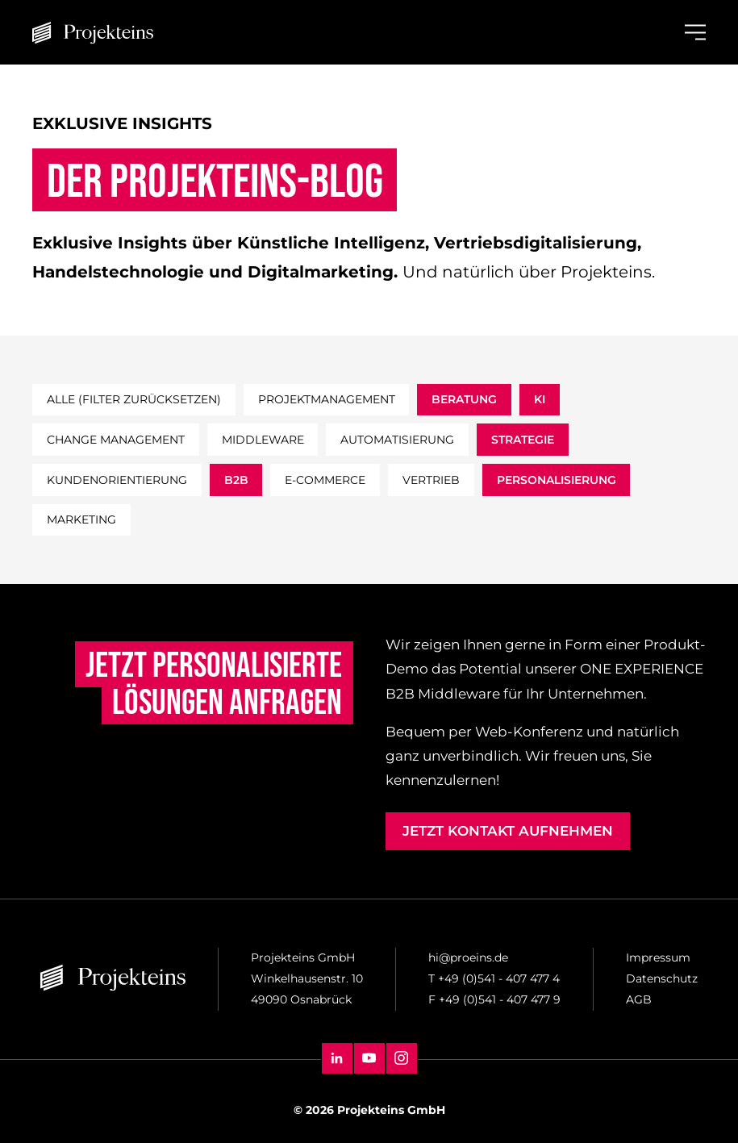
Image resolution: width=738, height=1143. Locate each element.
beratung (464, 399)
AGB (639, 999)
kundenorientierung (117, 480)
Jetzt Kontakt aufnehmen (507, 831)
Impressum (658, 957)
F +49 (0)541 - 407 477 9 (494, 999)
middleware (263, 439)
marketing (81, 519)
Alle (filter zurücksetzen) (134, 399)
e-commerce (325, 480)
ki (539, 399)
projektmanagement (326, 399)
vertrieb (431, 480)
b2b (236, 480)
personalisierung (556, 480)
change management (116, 439)
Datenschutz (662, 978)
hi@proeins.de (468, 957)
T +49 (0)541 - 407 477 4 (494, 978)
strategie (522, 439)
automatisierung (397, 439)
